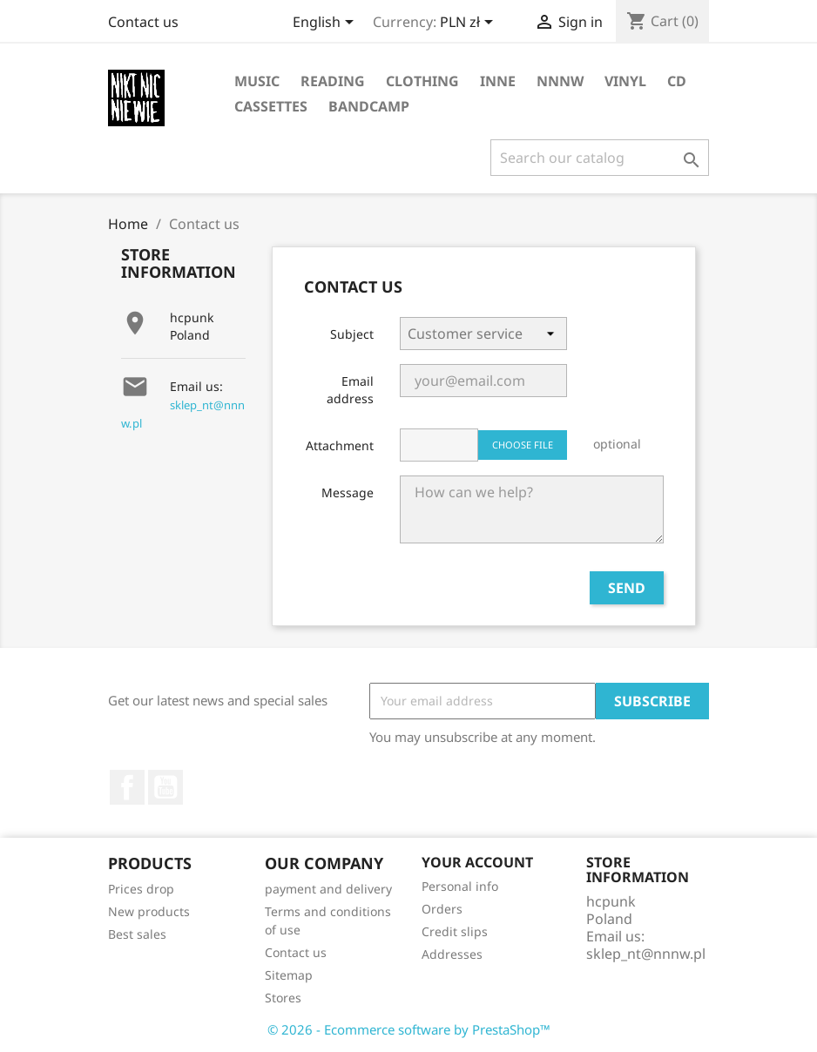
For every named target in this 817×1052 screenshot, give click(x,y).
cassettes (270, 106)
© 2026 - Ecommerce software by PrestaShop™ (408, 1029)
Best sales (137, 934)
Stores (283, 997)
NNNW (560, 81)
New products (149, 911)
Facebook (127, 787)
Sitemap (289, 975)
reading (332, 81)
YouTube (165, 787)
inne (498, 81)
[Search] (599, 157)
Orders (442, 908)
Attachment (340, 445)
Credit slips (455, 931)
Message (347, 492)
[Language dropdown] (326, 23)
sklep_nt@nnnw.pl (646, 953)
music (257, 81)
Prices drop (141, 888)
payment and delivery (328, 888)
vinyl (625, 81)
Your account (477, 862)
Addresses (452, 954)
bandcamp (368, 106)
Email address (350, 390)
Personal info (460, 886)
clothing (422, 81)
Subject (352, 334)
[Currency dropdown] (469, 23)
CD (676, 81)
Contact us (143, 21)
